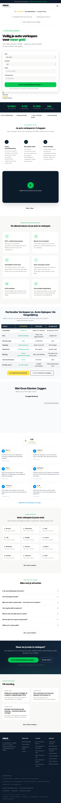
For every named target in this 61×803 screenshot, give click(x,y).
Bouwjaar (7, 61)
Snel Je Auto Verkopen (15, 796)
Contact (24, 751)
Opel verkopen (53, 761)
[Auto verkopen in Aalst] (50, 557)
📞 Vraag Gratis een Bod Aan (18, 373)
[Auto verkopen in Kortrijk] (11, 557)
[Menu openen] (57, 6)
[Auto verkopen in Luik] (11, 539)
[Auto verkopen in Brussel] (11, 529)
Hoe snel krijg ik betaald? (30, 597)
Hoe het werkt (46, 660)
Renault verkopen (53, 764)
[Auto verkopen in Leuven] (50, 539)
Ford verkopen (53, 758)
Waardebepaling (26, 741)
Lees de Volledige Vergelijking (42, 373)
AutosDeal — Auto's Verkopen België (29, 778)
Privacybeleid (5, 790)
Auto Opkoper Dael (34, 796)
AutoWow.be (5, 796)
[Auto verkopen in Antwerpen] (30, 529)
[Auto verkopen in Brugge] (30, 539)
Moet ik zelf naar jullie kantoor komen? (30, 614)
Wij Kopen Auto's (44, 796)
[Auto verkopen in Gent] (50, 529)
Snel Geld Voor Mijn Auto (8, 799)
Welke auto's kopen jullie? (30, 625)
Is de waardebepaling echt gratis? (30, 591)
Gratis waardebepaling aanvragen (30, 84)
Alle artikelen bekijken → (30, 724)
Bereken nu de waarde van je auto (38, 1)
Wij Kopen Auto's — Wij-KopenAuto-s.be (12, 784)
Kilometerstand (9, 75)
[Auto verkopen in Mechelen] (11, 548)
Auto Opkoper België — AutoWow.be (11, 778)
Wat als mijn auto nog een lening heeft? (30, 619)
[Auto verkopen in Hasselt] (30, 548)
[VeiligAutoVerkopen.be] (10, 739)
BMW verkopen (53, 746)
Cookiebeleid (14, 790)
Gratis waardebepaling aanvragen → (23, 660)
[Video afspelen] (30, 185)
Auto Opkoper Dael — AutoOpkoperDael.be (12, 781)
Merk (6, 54)
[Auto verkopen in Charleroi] (30, 557)
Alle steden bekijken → (30, 565)
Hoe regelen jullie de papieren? (30, 608)
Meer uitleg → (30, 208)
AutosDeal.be (25, 796)
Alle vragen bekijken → (30, 633)
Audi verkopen (53, 753)
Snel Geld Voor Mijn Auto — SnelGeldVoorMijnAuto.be (36, 781)
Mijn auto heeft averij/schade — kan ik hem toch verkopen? (30, 602)
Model (6, 68)
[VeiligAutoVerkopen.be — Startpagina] (6, 5)
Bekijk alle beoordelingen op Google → (30, 502)
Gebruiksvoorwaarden (25, 790)
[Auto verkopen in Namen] (50, 548)
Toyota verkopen (53, 756)
